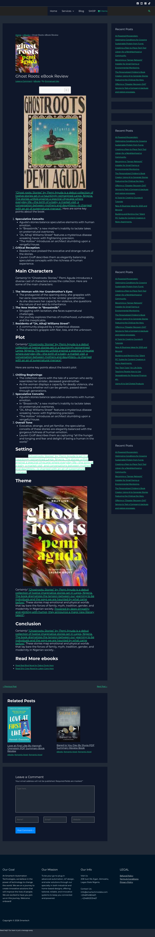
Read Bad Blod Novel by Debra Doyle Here (35, 665)
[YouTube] (141, 3)
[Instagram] (145, 3)
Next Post (101, 686)
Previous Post (10, 686)
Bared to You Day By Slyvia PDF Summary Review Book (77, 747)
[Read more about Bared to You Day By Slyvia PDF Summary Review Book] (68, 724)
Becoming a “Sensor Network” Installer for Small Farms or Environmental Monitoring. (129, 68)
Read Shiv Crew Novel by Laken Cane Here (35, 668)
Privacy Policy (126, 884)
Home (53, 11)
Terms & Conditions (129, 881)
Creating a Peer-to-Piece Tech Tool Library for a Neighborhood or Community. (131, 55)
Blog (81, 11)
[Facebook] (138, 3)
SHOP (92, 11)
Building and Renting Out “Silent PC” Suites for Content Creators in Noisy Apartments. (131, 233)
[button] (72, 11)
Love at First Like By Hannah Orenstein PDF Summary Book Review (27, 748)
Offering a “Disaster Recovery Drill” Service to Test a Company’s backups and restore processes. (131, 96)
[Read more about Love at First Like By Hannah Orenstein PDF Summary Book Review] (19, 724)
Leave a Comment (24, 81)
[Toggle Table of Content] (65, 90)
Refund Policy (126, 878)
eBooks (38, 81)
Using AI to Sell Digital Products (130, 407)
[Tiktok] (149, 3)
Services (68, 11)
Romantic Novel (22, 754)
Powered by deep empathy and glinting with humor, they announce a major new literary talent (54, 612)
